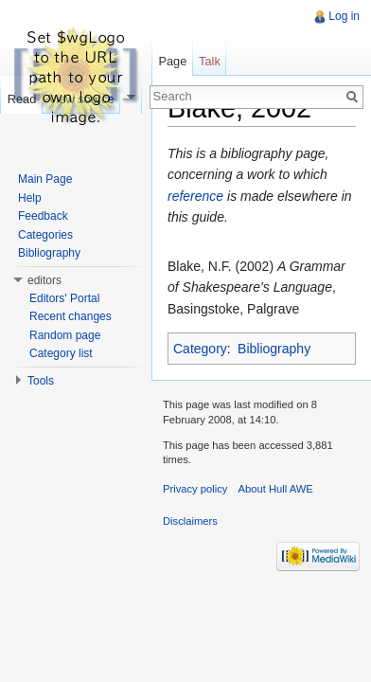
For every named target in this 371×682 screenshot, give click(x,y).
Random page (64, 335)
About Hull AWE (275, 488)
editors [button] (44, 280)
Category (200, 348)
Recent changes (70, 316)
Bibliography (274, 348)
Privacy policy (195, 488)
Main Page (45, 179)
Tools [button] (40, 380)
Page (172, 61)
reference (195, 196)
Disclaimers (190, 521)
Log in (344, 16)
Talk (210, 61)
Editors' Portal (64, 298)
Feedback (43, 216)
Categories (45, 235)
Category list (61, 353)
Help (30, 198)
